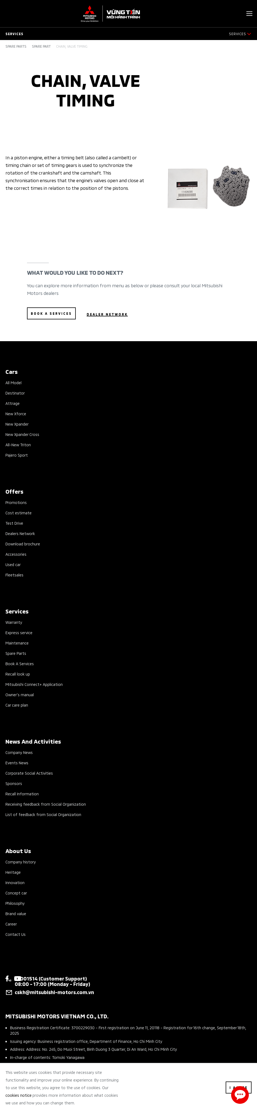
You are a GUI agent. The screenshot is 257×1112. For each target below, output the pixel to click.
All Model (13, 382)
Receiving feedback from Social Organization (45, 803)
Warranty (13, 622)
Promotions (16, 502)
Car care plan (16, 704)
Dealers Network (20, 533)
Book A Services (19, 663)
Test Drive (14, 523)
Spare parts (15, 46)
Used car (13, 564)
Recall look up (17, 673)
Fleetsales (14, 574)
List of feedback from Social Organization (43, 814)
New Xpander (17, 423)
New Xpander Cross (22, 434)
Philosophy (15, 903)
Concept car (16, 892)
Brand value (15, 913)
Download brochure (22, 543)
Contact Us (15, 934)
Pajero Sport (16, 454)
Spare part (41, 46)
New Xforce (15, 413)
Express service (18, 632)
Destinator (15, 392)
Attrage (12, 403)
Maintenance (17, 642)
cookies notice (18, 1095)
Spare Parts (15, 653)
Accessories (15, 554)
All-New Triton (18, 444)
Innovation (15, 882)
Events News (16, 762)
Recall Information (22, 793)
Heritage (13, 872)
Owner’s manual (19, 694)
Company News (19, 752)
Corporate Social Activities (29, 772)
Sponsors (13, 783)
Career (11, 923)
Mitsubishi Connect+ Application (34, 684)
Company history (20, 861)
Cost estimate (18, 512)
